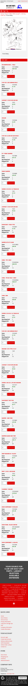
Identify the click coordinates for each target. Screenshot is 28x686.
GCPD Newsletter (5, 643)
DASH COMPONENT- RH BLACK (10, 507)
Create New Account (6, 639)
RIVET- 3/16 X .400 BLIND (8, 471)
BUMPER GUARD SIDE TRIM (9, 436)
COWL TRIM (5, 295)
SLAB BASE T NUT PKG (8, 400)
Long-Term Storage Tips (7, 623)
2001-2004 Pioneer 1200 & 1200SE (16, 594)
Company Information (6, 627)
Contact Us (3, 646)
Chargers (20, 596)
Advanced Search (5, 660)
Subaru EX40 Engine (9, 598)
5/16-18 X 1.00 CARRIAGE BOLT (10, 82)
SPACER (4, 118)
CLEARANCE (21, 598)
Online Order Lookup (6, 645)
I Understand (22, 678)
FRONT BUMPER (6, 171)
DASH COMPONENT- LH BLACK (10, 542)
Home (2, 14)
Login (19, 1)
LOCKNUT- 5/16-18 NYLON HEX (10, 100)
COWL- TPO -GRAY (6, 260)
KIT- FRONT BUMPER (7, 153)
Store (6, 14)
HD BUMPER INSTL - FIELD (8, 65)
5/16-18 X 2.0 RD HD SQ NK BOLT (10, 136)
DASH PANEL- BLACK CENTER (9, 525)
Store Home (4, 654)
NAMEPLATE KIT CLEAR (8, 242)
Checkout (3, 658)
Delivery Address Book (6, 641)
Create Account (24, 1)
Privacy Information (6, 621)
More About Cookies (13, 684)
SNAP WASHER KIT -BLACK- (9, 454)
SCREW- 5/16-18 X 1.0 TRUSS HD (10, 189)
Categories (1, 11)
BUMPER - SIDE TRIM (7, 418)
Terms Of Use (4, 619)
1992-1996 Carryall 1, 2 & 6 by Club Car (13, 14)
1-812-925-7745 (10, 673)
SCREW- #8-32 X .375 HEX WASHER (11, 383)
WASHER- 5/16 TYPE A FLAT (9, 349)
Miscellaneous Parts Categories (14, 600)
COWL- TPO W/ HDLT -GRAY (9, 278)
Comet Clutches (7, 585)
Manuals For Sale (10, 596)
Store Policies (4, 618)
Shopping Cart (4, 656)
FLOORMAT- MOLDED (7, 489)
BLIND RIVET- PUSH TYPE (8, 224)
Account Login (4, 637)
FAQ (2, 625)
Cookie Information (6, 629)
